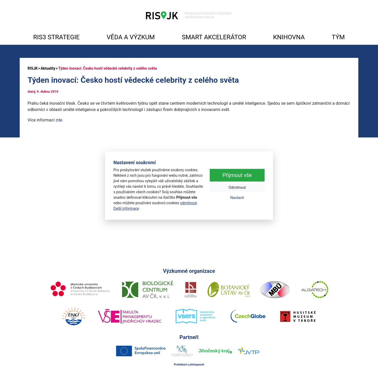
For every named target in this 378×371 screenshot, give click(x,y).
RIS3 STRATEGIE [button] (56, 37)
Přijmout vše (237, 175)
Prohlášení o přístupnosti (189, 364)
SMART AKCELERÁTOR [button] (214, 37)
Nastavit (237, 198)
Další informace (126, 208)
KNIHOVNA (288, 37)
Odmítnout (237, 188)
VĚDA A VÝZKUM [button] (131, 37)
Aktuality (48, 68)
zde (59, 120)
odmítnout (188, 203)
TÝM (338, 37)
